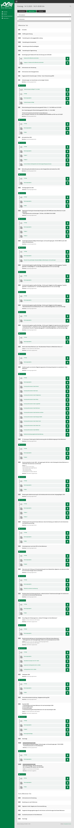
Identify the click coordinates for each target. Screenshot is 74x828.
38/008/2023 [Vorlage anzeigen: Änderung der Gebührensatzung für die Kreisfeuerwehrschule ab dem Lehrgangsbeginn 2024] (22, 500)
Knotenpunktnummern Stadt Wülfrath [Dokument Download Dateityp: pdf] (31, 429)
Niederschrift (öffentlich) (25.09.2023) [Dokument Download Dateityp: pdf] (31, 58)
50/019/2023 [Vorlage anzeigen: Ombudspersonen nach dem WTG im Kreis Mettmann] (22, 551)
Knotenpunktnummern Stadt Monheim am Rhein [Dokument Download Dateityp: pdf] (33, 412)
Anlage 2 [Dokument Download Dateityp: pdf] (25, 159)
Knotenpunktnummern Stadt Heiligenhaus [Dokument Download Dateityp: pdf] (32, 395)
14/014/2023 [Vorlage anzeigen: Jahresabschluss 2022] (22, 142)
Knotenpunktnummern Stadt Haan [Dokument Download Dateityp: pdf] (31, 390)
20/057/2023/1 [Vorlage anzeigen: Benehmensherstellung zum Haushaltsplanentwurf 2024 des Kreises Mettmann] (23, 648)
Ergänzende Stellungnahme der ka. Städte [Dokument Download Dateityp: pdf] (32, 665)
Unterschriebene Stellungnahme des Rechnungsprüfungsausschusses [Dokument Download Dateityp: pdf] (37, 163)
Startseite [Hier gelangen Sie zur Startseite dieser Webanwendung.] (4, 11)
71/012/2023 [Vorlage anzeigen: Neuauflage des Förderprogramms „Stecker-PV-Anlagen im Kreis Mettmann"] (22, 625)
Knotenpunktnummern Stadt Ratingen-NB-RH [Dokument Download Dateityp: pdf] (33, 416)
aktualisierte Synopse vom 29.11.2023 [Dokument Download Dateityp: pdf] (31, 660)
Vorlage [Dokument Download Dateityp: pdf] (25, 93)
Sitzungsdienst (67, 823)
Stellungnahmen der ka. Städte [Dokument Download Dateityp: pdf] (30, 669)
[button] (7, 16)
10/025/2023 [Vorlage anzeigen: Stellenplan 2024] (22, 680)
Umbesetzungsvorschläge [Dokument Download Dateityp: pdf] (29, 102)
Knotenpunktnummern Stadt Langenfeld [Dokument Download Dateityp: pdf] (32, 403)
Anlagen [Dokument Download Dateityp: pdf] (25, 457)
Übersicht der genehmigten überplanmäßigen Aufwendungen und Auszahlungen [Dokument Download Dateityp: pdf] (40, 260)
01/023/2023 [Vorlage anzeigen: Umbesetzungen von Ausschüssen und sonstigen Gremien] (22, 85)
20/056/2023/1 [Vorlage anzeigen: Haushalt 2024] (23, 716)
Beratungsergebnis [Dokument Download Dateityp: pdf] (27, 127)
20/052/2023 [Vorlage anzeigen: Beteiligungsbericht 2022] (22, 193)
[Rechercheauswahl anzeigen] (70, 6)
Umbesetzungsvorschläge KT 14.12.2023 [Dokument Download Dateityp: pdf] (32, 89)
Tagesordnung (31, 11)
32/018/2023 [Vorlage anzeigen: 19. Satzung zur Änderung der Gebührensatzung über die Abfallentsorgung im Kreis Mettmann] (22, 444)
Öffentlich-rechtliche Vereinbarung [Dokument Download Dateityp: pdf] (31, 588)
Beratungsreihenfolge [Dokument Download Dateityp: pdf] (28, 733)
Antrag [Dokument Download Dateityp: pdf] (25, 778)
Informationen (22, 11)
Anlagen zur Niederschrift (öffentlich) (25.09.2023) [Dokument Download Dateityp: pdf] (33, 62)
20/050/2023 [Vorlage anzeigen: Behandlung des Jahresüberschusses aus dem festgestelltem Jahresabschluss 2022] (22, 174)
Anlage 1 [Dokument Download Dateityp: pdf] (25, 155)
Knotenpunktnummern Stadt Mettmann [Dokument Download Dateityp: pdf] (32, 408)
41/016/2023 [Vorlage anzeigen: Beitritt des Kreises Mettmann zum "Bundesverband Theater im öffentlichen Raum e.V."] (22, 354)
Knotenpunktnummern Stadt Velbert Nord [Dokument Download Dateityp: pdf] (32, 421)
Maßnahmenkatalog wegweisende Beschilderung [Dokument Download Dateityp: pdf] (33, 434)
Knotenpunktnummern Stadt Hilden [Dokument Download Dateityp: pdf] (31, 399)
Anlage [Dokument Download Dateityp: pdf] (25, 132)
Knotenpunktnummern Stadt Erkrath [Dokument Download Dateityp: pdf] (31, 386)
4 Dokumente (22, 19)
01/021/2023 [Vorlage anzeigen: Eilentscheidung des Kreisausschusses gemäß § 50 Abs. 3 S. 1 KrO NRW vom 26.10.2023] (22, 119)
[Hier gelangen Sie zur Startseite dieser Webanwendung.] (7, 5)
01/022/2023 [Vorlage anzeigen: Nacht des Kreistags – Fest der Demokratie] (22, 774)
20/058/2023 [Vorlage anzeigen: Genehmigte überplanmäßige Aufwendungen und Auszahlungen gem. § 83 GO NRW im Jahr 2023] (22, 247)
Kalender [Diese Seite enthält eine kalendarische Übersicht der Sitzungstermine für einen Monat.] (4, 14)
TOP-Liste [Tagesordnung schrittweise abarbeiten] (41, 11)
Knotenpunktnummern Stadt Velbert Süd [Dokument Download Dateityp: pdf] (32, 425)
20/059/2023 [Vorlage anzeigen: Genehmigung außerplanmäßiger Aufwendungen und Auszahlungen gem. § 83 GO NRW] (22, 751)
